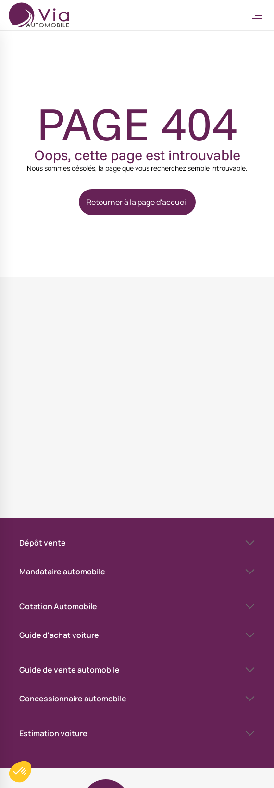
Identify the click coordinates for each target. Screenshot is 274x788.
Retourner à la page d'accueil (137, 202)
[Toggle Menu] (256, 15)
